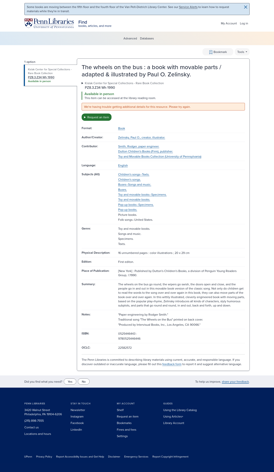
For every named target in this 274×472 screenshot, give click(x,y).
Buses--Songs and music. (134, 184)
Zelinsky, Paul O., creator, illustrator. (141, 137)
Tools (241, 52)
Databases (147, 38)
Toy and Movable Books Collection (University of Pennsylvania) (159, 156)
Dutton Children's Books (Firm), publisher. (145, 151)
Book (121, 128)
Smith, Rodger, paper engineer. (138, 146)
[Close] (245, 7)
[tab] (50, 75)
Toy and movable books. (134, 199)
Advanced (130, 38)
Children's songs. (129, 179)
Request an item (98, 117)
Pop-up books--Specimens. (136, 204)
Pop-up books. (127, 209)
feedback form (172, 364)
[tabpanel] (163, 101)
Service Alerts (188, 7)
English (123, 165)
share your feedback (235, 381)
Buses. (122, 189)
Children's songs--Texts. (133, 174)
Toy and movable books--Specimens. (142, 194)
